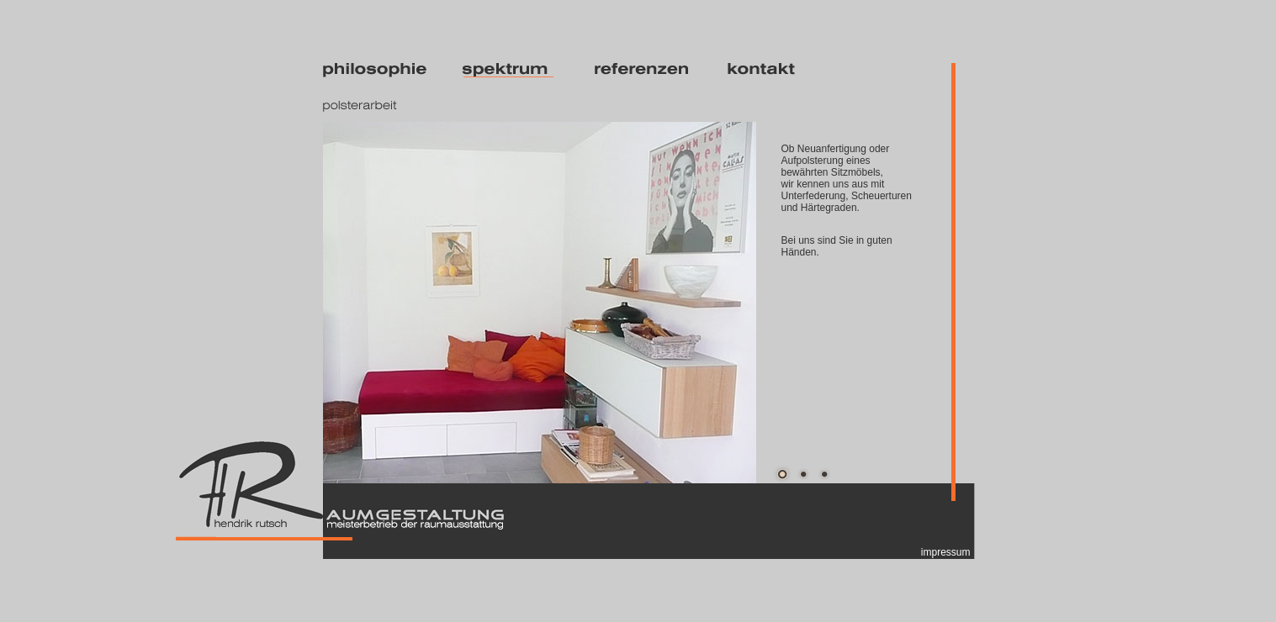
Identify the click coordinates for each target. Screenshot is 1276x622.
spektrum (513, 70)
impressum (946, 552)
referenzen (646, 70)
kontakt (779, 70)
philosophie (377, 70)
